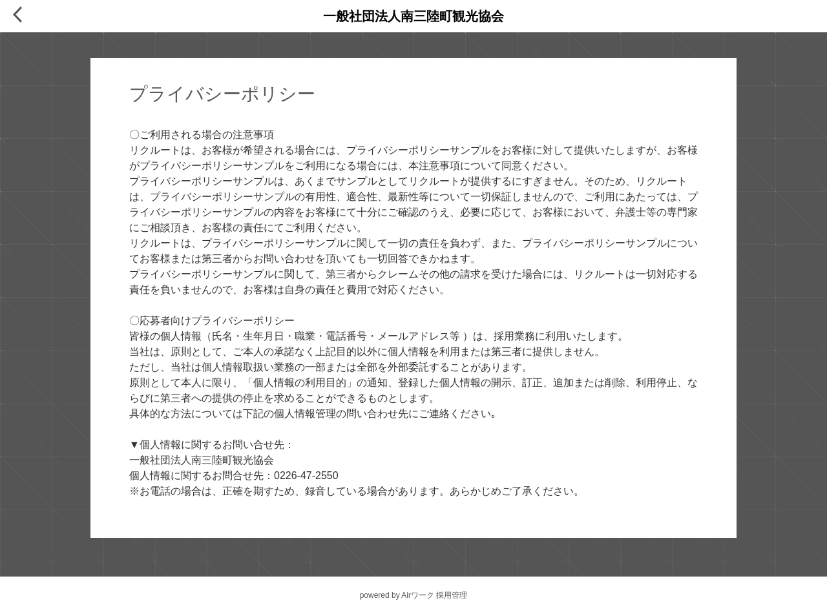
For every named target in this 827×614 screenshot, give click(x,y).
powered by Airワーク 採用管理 (414, 595)
